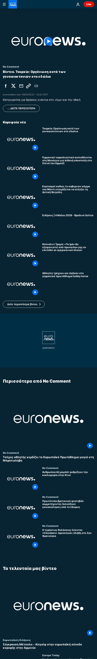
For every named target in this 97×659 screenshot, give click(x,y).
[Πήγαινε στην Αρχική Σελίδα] (12, 4)
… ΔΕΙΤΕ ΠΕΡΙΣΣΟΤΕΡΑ (21, 108)
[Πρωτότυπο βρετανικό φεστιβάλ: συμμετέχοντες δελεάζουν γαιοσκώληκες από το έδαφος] (68, 510)
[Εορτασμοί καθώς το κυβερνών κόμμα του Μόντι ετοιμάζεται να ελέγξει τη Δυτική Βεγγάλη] (68, 197)
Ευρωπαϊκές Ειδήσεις (17, 640)
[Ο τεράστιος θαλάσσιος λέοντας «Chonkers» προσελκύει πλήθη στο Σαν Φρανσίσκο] (68, 539)
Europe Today (50, 655)
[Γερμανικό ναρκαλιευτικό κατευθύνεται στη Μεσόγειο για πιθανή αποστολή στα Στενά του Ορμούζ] (68, 168)
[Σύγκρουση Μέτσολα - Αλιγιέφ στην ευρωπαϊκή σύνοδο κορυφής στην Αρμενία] (48, 646)
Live (88, 4)
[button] (24, 304)
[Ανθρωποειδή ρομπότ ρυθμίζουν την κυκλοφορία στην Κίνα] (68, 481)
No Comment (11, 452)
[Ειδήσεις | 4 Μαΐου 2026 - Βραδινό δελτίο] (68, 226)
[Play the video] (48, 41)
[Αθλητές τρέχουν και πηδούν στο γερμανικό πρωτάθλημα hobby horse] (68, 284)
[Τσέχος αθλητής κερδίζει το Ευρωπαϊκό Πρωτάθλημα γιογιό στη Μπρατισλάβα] (48, 459)
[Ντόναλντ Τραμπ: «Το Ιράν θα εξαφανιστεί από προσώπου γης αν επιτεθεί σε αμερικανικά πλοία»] (68, 255)
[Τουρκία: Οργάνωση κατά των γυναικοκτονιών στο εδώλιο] (68, 139)
